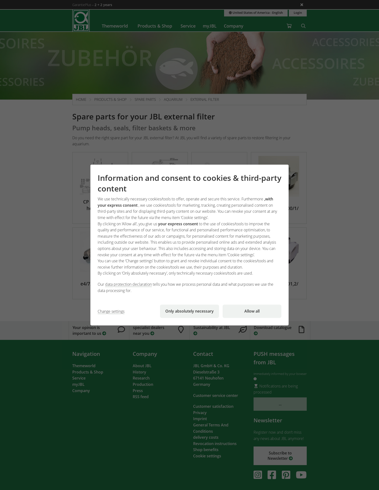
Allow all (252, 311)
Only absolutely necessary (189, 311)
